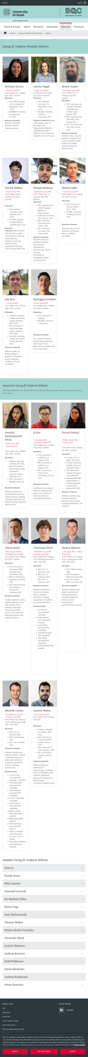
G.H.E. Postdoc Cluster (10, 1021)
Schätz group (68, 442)
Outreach (79, 26)
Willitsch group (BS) (70, 440)
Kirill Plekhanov (44, 961)
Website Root (5, 33)
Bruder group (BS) (42, 554)
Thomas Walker (44, 922)
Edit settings (44, 1051)
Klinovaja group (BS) (13, 552)
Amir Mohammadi (44, 914)
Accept (73, 1051)
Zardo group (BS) (12, 443)
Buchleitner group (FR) (71, 90)
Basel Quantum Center (20, 21)
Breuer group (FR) (41, 303)
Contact (5, 3)
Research (38, 26)
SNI (4, 1008)
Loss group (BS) (12, 303)
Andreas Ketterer (44, 953)
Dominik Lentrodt (44, 891)
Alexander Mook (44, 937)
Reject (15, 1051)
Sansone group (12, 446)
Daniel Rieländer (44, 969)
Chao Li (44, 867)
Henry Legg (44, 906)
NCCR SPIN (6, 1017)
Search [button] (81, 3)
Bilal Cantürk (44, 883)
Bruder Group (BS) (13, 90)
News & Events (12, 26)
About (27, 26)
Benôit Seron (44, 875)
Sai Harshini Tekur (44, 899)
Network (65, 26)
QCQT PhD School (9, 1025)
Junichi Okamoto (44, 945)
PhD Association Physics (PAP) (13, 1029)
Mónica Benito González (44, 930)
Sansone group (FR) (42, 714)
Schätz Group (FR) (13, 192)
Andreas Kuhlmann (44, 976)
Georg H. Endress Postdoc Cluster (30, 33)
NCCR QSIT (6, 1012)
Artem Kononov (44, 984)
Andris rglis (15, 775)
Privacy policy (79, 1045)
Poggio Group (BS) (41, 90)
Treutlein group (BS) (70, 192)
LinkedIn (66, 1010)
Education (52, 26)
